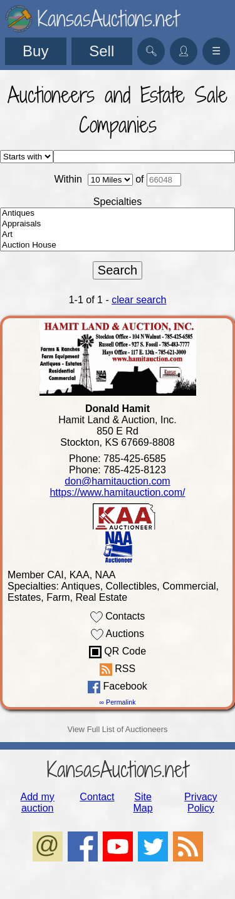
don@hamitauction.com (117, 481)
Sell (101, 51)
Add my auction (38, 802)
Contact (97, 796)
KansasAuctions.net (117, 769)
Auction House (117, 245)
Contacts (117, 617)
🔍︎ (151, 51)
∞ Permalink (118, 702)
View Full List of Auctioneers (118, 729)
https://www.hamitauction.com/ (117, 492)
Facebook (117, 687)
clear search (139, 299)
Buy (35, 51)
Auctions (117, 634)
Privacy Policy (200, 802)
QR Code (117, 652)
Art (117, 234)
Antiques (117, 213)
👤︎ (183, 51)
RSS (117, 669)
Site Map (143, 802)
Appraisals (117, 224)
